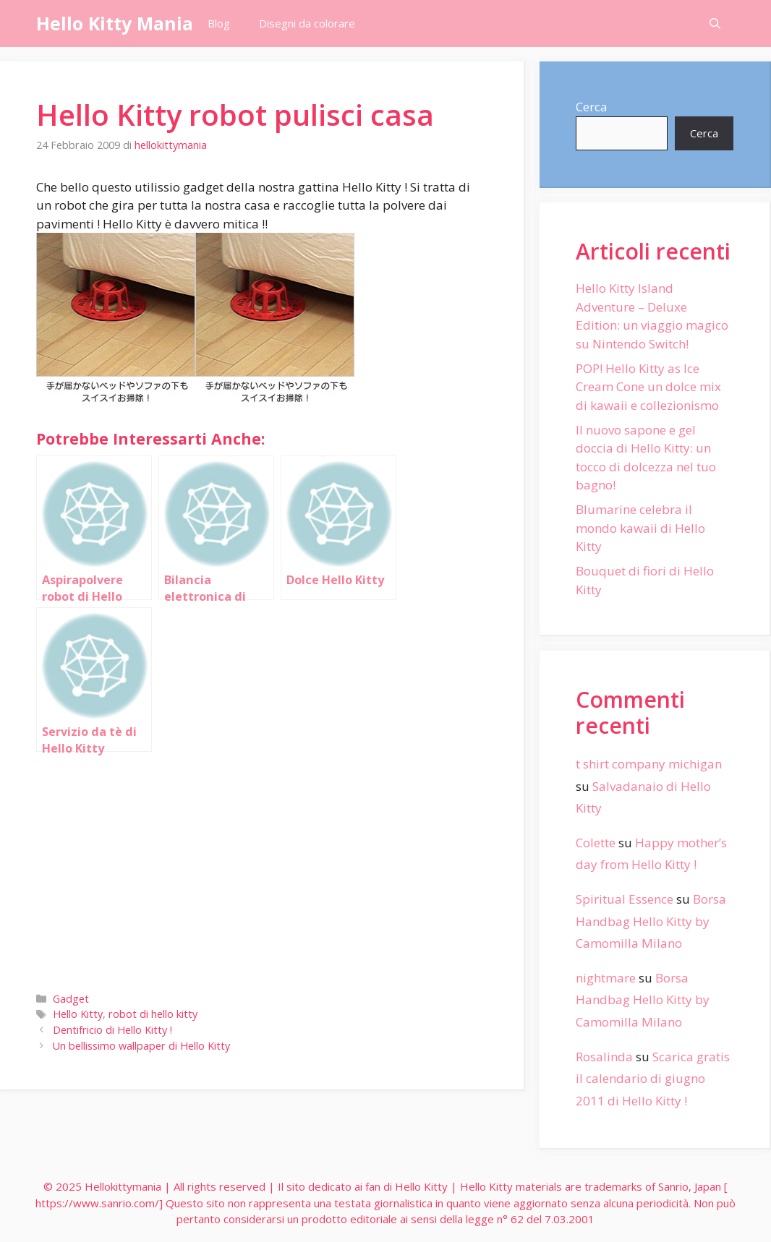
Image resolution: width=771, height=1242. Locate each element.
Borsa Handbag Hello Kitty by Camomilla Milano (651, 921)
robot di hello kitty (152, 1014)
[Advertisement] (261, 869)
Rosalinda (604, 1056)
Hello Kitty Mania (114, 23)
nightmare (606, 977)
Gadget (71, 999)
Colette (595, 842)
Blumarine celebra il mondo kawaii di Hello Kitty (640, 527)
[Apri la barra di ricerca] (715, 23)
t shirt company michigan (649, 763)
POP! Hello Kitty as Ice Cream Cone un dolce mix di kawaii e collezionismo (648, 387)
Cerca (592, 106)
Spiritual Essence (624, 899)
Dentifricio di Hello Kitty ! (112, 1030)
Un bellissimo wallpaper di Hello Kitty (141, 1046)
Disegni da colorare (307, 23)
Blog (219, 23)
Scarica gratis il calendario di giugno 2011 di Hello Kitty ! (653, 1078)
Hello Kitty (78, 1014)
